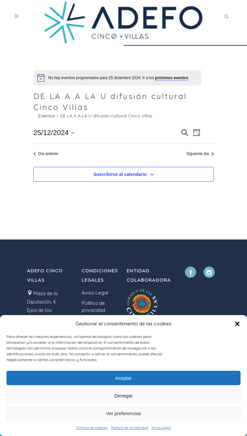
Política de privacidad (129, 427)
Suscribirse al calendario (120, 174)
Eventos (46, 116)
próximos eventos (171, 78)
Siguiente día (200, 153)
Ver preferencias (123, 413)
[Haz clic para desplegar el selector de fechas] (53, 132)
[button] (237, 324)
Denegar (123, 395)
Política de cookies (92, 427)
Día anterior (46, 153)
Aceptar (123, 378)
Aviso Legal (161, 427)
